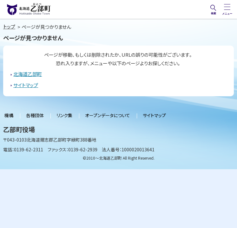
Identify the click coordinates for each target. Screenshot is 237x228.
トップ (9, 26)
